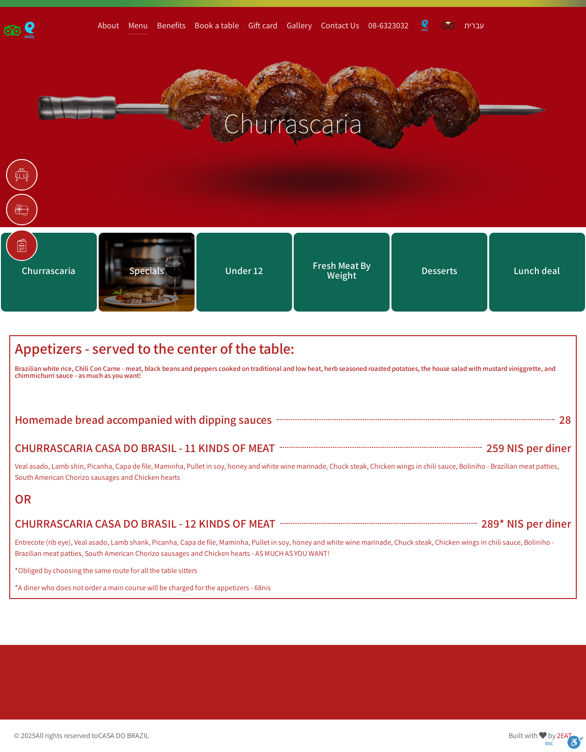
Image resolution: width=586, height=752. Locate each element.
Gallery (299, 25)
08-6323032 (388, 25)
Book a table (217, 25)
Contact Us (340, 25)
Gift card (262, 25)
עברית (474, 25)
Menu (138, 25)
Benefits (171, 25)
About (108, 25)
